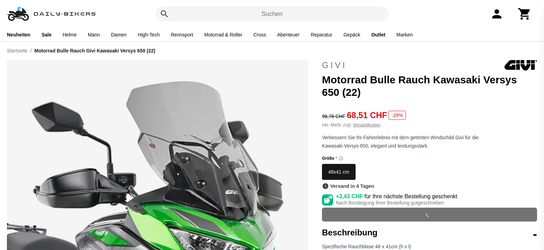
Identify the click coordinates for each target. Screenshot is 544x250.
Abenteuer (288, 35)
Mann (94, 35)
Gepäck (351, 35)
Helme (70, 35)
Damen (119, 35)
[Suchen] (164, 14)
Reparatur (321, 35)
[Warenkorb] (525, 14)
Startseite (17, 50)
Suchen (271, 13)
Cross (259, 35)
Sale (47, 35)
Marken (405, 35)
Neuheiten (19, 35)
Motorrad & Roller (223, 35)
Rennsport (182, 35)
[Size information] (341, 158)
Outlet (378, 35)
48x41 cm (338, 172)
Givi (429, 65)
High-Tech (149, 35)
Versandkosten (366, 125)
